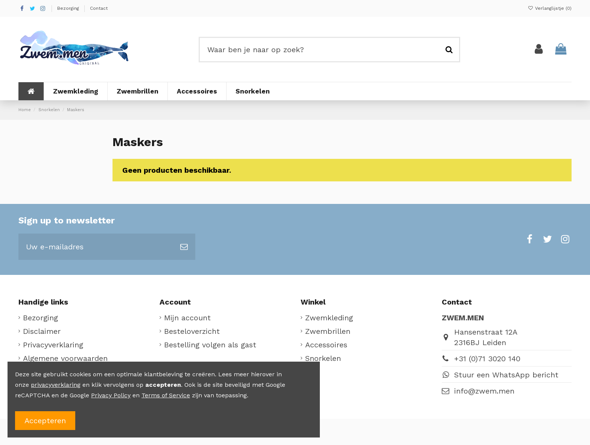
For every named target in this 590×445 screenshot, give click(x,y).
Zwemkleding (329, 317)
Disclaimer (42, 331)
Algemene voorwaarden (65, 358)
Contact (99, 8)
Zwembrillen (327, 331)
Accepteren (45, 420)
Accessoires (326, 344)
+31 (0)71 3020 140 (487, 358)
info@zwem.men (484, 390)
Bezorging (69, 8)
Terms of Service (165, 395)
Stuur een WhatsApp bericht (506, 374)
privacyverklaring (56, 384)
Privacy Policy (111, 395)
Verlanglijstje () (550, 8)
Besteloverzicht (192, 331)
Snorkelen (323, 358)
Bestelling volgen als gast (210, 344)
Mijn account (187, 317)
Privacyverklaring (53, 344)
